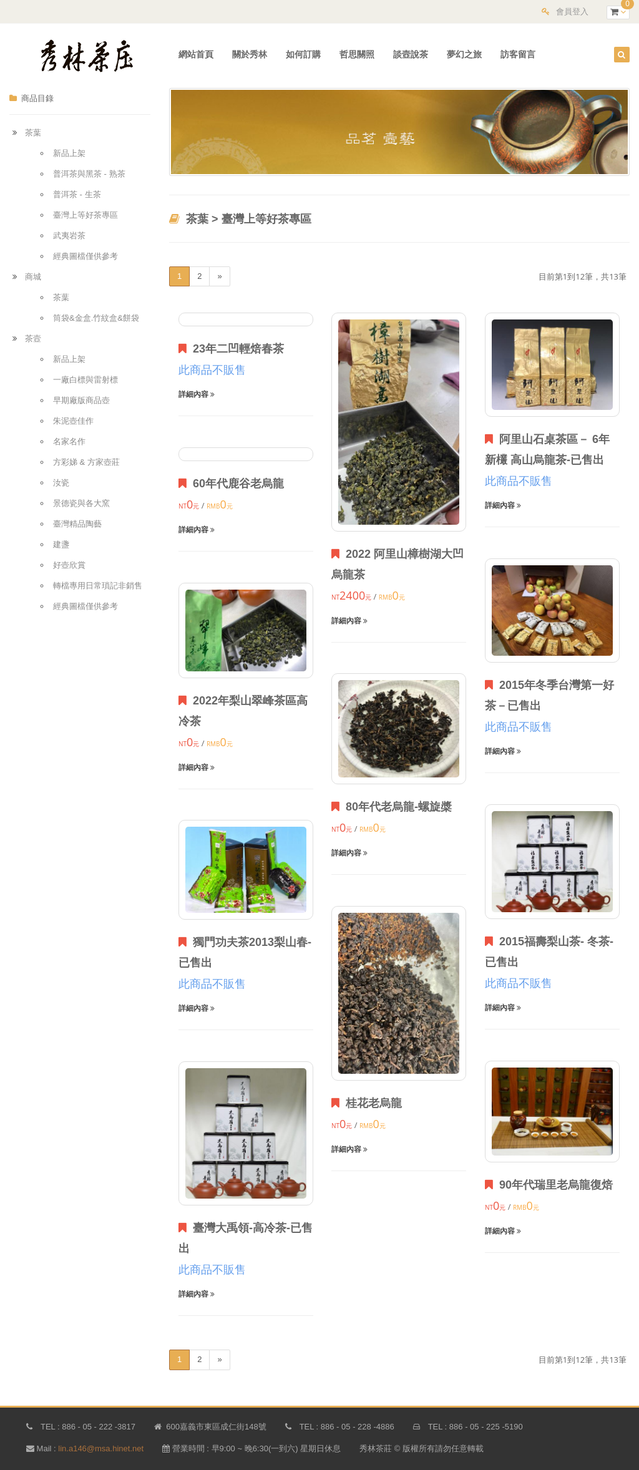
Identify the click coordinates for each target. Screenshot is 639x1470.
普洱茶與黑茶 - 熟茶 (89, 173)
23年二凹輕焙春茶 (231, 349)
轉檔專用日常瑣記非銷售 (97, 585)
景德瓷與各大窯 (81, 503)
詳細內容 (196, 394)
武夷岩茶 (69, 235)
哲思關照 (356, 54)
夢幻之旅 (464, 54)
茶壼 (33, 338)
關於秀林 (249, 54)
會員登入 (572, 11)
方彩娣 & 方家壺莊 (86, 462)
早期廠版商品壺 (81, 400)
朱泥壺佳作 (73, 421)
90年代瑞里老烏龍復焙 (549, 1185)
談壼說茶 (410, 54)
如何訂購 (303, 54)
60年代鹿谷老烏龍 (231, 483)
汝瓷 (61, 482)
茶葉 (33, 132)
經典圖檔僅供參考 (85, 256)
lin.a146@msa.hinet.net (101, 1448)
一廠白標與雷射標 (85, 379)
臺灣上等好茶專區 (85, 215)
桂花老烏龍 (366, 1103)
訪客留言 (517, 54)
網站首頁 (195, 54)
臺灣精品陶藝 (77, 523)
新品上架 (69, 153)
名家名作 (69, 441)
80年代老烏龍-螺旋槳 (391, 807)
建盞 (61, 544)
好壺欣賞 (69, 565)
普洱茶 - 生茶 (77, 194)
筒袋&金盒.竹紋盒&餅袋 (96, 318)
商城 (33, 276)
